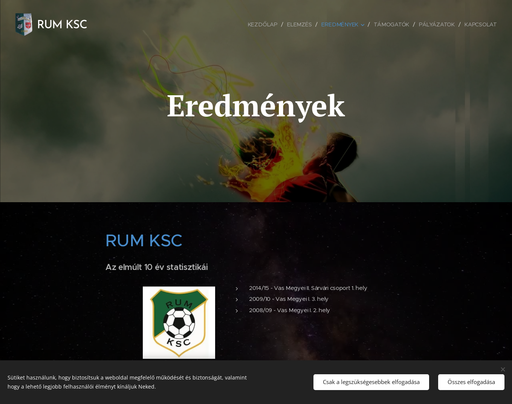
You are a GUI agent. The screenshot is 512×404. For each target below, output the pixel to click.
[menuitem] (266, 24)
